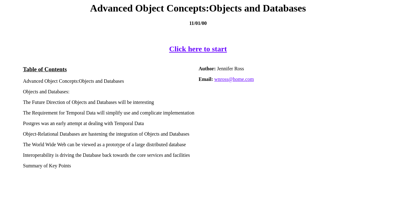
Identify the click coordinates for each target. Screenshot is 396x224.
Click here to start (198, 49)
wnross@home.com (234, 79)
